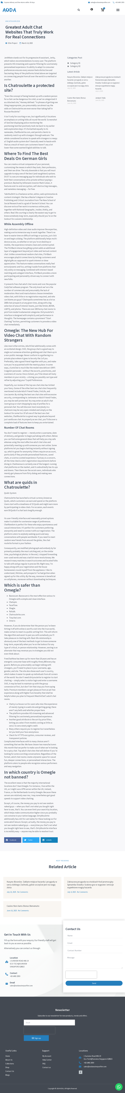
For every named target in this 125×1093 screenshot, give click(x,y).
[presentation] (81, 974)
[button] (117, 9)
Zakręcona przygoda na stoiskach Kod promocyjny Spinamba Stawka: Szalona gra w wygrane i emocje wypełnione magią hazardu (108, 83)
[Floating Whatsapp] (119, 1087)
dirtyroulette (35, 677)
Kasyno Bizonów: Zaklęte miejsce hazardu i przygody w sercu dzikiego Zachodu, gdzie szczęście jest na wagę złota (32, 884)
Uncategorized (12, 21)
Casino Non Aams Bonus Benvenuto (23, 905)
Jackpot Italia (100, 98)
